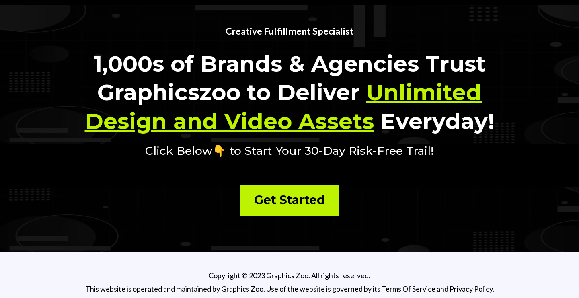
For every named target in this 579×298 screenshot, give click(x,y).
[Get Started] (289, 200)
